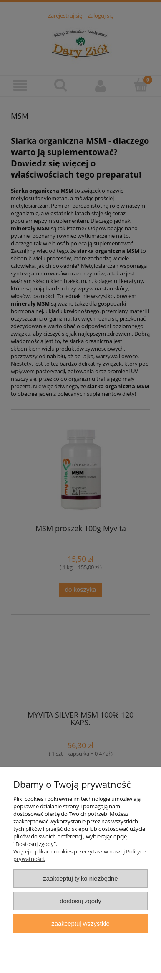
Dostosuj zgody (80, 900)
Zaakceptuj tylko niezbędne (80, 878)
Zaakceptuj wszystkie (80, 923)
